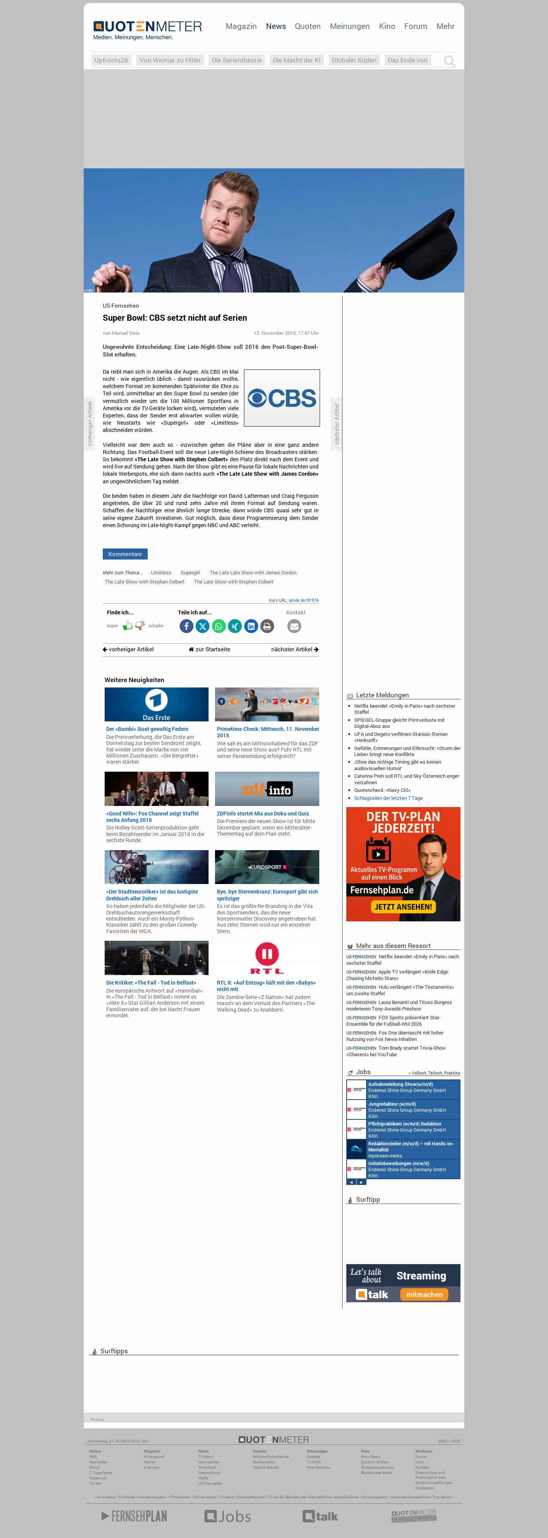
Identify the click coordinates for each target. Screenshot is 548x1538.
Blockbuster (296, 1497)
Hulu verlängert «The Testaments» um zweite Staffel (400, 990)
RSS (93, 1456)
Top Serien (442, 1497)
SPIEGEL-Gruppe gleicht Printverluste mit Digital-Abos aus (399, 722)
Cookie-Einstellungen (434, 1482)
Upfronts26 (111, 60)
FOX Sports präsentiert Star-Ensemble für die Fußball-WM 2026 (393, 1020)
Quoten (308, 26)
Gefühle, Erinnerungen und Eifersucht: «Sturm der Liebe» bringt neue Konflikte (407, 751)
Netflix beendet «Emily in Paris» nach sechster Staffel (404, 708)
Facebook (98, 1478)
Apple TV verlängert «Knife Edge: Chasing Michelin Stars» (397, 975)
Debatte (313, 1456)
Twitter (95, 1483)
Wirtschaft (207, 1467)
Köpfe (203, 1478)
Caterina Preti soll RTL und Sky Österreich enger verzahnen (406, 778)
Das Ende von (408, 60)
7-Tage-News (100, 1472)
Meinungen (350, 26)
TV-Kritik (314, 1462)
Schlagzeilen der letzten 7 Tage (388, 798)
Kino (387, 26)
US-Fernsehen (210, 1483)
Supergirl (190, 572)
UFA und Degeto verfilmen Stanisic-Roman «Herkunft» (401, 737)
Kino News (106, 1497)
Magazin (241, 26)
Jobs (420, 1462)
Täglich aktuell (266, 1467)
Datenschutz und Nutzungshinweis (431, 1475)
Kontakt (422, 1467)
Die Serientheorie (237, 60)
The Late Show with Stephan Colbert (145, 582)
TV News (226, 1497)
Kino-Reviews (318, 1467)
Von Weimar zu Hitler (170, 60)
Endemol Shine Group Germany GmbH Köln (396, 1089)
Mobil (94, 1467)
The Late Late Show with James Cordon (253, 572)
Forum (415, 26)
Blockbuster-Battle (376, 1472)
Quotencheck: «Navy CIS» (382, 790)
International (209, 1472)
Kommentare (125, 554)
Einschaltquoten (251, 1497)
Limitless (161, 572)
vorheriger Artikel (128, 649)
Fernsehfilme (320, 1497)
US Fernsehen (205, 1497)
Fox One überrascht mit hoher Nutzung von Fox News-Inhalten (394, 1036)
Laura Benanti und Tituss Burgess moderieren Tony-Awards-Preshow (399, 1005)
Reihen (150, 1462)
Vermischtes (208, 1462)
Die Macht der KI (297, 60)
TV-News (205, 1456)
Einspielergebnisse (377, 1467)
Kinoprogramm (375, 1497)
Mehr (445, 26)
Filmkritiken (180, 1497)
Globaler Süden (354, 60)
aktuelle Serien (346, 1497)
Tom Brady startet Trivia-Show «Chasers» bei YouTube (396, 1051)
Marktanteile (263, 1462)
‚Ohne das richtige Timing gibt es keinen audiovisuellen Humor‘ (397, 764)
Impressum (425, 1487)
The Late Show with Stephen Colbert (234, 582)
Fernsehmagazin (152, 1497)
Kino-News (370, 1456)
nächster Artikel (295, 649)
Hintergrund (154, 1456)
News (276, 26)
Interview (151, 1467)
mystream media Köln (400, 1149)
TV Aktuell (126, 1497)
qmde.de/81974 (304, 600)
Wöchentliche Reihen (271, 1456)
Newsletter (98, 1462)
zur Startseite (209, 649)
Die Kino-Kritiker (375, 1462)
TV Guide (276, 1497)
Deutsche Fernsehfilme (410, 1497)
